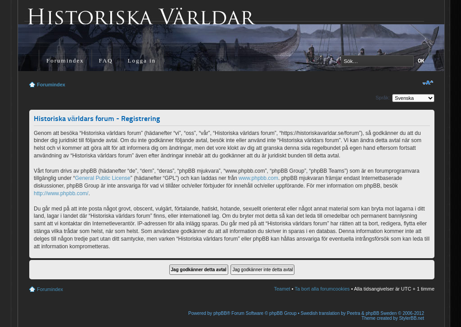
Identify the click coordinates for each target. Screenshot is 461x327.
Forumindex (65, 60)
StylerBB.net (411, 318)
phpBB (220, 313)
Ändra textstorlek (427, 83)
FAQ (106, 60)
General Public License (102, 178)
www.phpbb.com (258, 178)
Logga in (142, 60)
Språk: (382, 97)
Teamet (282, 288)
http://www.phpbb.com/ (61, 193)
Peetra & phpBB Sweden (372, 313)
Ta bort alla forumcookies (322, 288)
